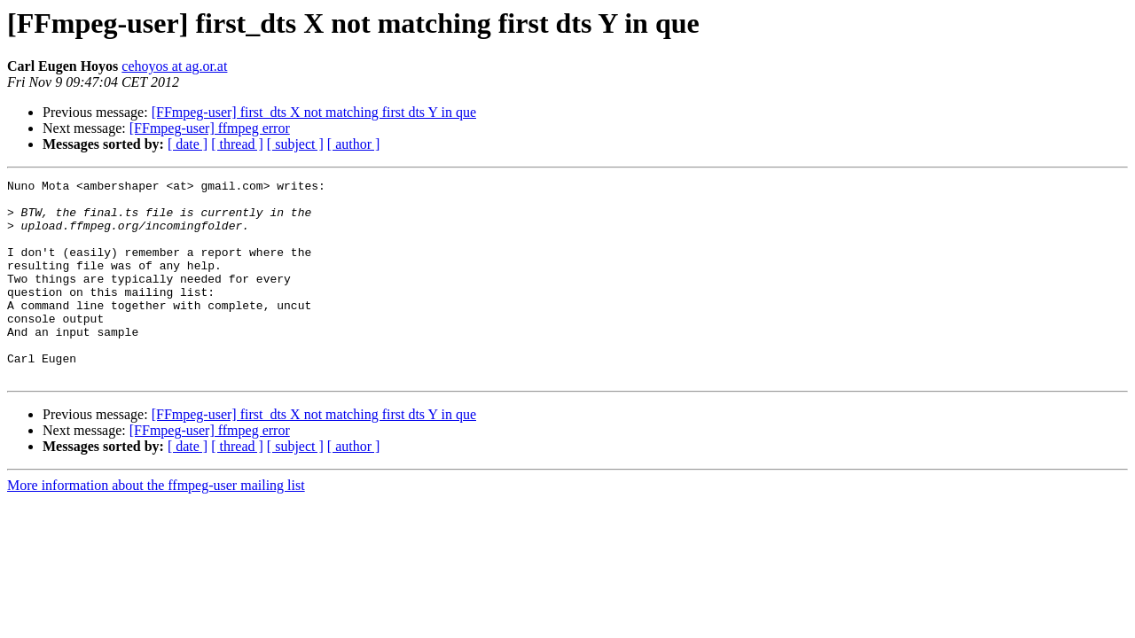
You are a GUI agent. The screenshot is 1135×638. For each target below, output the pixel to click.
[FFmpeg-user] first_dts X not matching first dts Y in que (314, 112)
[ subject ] (295, 144)
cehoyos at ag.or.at (174, 66)
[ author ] (353, 144)
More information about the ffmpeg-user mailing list (156, 525)
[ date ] (187, 144)
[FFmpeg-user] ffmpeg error (209, 128)
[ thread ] (237, 144)
